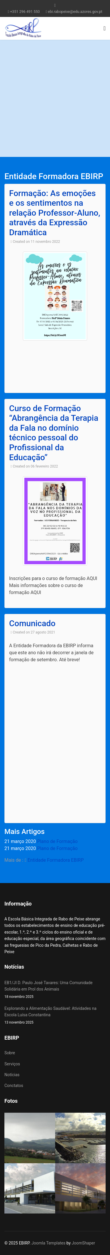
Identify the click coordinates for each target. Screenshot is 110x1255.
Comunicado (32, 623)
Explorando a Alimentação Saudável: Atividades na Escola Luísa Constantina (55, 1015)
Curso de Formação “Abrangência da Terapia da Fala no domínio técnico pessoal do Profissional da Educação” (53, 433)
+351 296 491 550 (25, 11)
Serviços (12, 1064)
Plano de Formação (57, 841)
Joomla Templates (48, 1243)
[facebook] (55, 5)
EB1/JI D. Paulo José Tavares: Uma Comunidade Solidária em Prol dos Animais (55, 990)
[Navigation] (105, 28)
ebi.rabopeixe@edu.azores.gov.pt (75, 11)
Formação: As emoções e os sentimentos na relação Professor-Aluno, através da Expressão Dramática (54, 212)
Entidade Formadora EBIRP (56, 860)
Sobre (9, 1052)
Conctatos (13, 1085)
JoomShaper (83, 1243)
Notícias (12, 1074)
